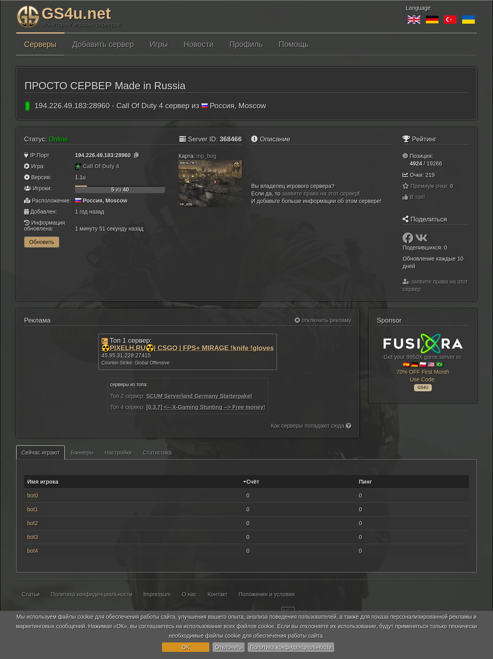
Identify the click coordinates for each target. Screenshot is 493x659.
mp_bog (206, 156)
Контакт (217, 594)
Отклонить (228, 647)
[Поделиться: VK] (421, 240)
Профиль (246, 44)
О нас (189, 594)
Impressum (157, 594)
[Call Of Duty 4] (78, 166)
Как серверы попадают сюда (311, 425)
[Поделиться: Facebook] (409, 240)
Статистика (157, 452)
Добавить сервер (103, 44)
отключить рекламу (323, 320)
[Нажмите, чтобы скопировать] (136, 155)
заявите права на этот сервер (320, 193)
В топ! (414, 197)
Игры (159, 44)
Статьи (31, 594)
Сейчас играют (40, 452)
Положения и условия (267, 594)
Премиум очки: (431, 186)
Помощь (293, 44)
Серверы (40, 44)
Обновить (41, 242)
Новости (199, 44)
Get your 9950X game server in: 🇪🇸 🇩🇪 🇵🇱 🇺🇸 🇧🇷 (423, 361)
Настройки (118, 452)
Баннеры (82, 452)
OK (186, 647)
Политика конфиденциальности (291, 647)
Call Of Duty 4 (101, 166)
